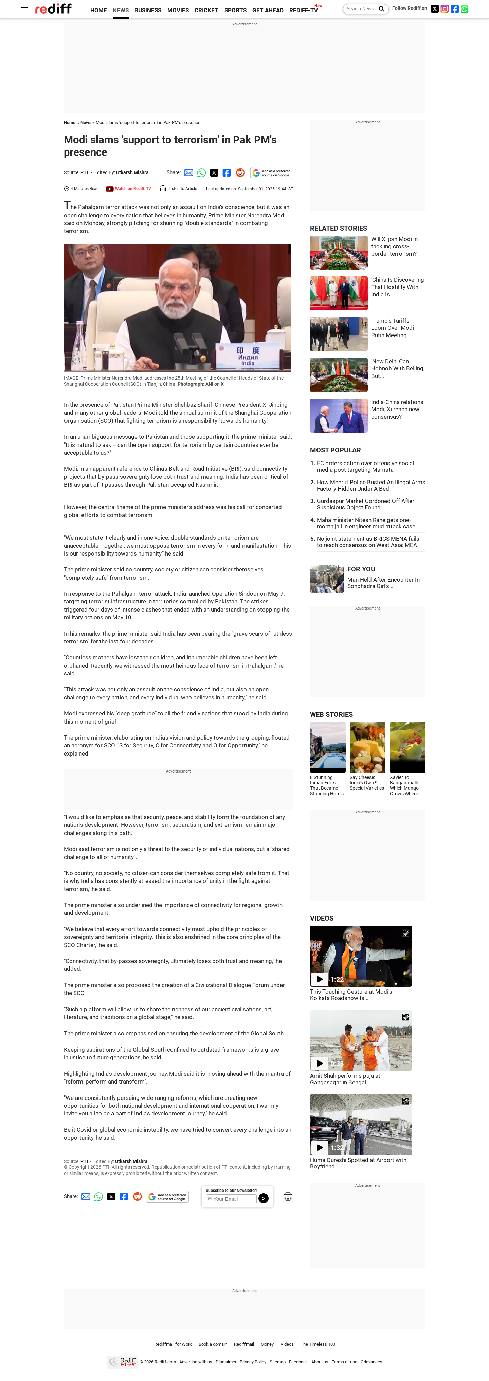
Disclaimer (226, 1361)
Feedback (298, 1361)
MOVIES (178, 10)
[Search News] (379, 9)
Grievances (371, 1361)
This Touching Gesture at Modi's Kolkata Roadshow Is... (351, 994)
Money (267, 1344)
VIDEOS (321, 918)
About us (319, 1361)
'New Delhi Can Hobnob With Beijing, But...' (397, 368)
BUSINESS (147, 10)
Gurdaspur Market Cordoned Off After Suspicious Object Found (365, 504)
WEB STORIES (331, 715)
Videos (287, 1344)
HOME (98, 10)
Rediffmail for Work (173, 1344)
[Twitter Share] (213, 172)
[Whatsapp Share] (200, 172)
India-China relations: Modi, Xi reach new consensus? (398, 409)
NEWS (121, 10)
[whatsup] (465, 8)
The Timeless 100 (318, 1344)
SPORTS (235, 10)
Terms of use (344, 1361)
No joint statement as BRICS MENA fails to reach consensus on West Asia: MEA (368, 541)
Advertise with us (195, 1361)
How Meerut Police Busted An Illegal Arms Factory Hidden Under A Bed (371, 485)
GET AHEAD (268, 10)
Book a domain (213, 1344)
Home (69, 122)
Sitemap (278, 1361)
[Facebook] (455, 8)
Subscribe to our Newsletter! (231, 1190)
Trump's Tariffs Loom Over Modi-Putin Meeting (393, 328)
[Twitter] (435, 8)
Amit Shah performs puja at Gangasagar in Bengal (345, 1079)
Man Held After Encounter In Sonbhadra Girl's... (383, 583)
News (86, 122)
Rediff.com (165, 1361)
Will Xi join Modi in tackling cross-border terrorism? (394, 246)
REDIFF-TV (303, 10)
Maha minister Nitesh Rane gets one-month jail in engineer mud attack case (366, 523)
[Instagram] (445, 8)
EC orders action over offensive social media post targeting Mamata (365, 466)
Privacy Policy (253, 1361)
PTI (84, 172)
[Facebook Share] (226, 172)
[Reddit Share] (239, 172)
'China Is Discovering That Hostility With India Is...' (397, 287)
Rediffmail (244, 1344)
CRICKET (206, 10)
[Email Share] (187, 172)
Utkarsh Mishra (132, 172)
